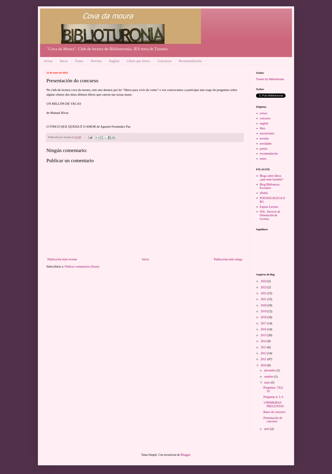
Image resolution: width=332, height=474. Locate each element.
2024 (264, 281)
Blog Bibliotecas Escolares (270, 186)
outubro (269, 376)
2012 (264, 353)
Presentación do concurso (272, 419)
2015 (264, 335)
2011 (264, 359)
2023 (264, 287)
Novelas (96, 61)
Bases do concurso (274, 412)
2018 (264, 317)
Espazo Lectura (269, 206)
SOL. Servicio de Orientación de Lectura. (270, 215)
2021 (264, 299)
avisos (263, 113)
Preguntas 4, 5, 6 (273, 397)
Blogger (185, 454)
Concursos (164, 61)
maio (267, 382)
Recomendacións (190, 61)
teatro (263, 158)
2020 (264, 305)
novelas (264, 138)
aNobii (264, 193)
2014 (264, 341)
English (114, 61)
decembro (270, 370)
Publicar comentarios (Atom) (82, 266)
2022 (264, 293)
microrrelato (267, 133)
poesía (263, 148)
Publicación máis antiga (228, 259)
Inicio (64, 61)
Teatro (79, 61)
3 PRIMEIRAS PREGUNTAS (273, 404)
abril (267, 429)
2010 (264, 365)
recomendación (269, 153)
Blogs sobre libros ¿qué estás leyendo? (271, 177)
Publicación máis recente (62, 259)
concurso (265, 118)
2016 (264, 329)
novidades (266, 143)
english (264, 123)
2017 (264, 323)
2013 (264, 347)
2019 (264, 311)
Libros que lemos (138, 61)
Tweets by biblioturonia (270, 79)
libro (262, 128)
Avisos (48, 61)
